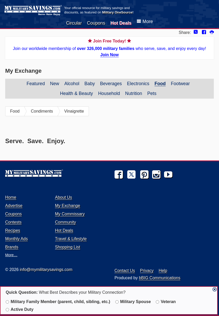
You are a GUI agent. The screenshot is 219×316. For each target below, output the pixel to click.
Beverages (111, 83)
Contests (13, 222)
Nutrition (133, 93)
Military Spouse (133, 301)
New (54, 83)
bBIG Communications (159, 278)
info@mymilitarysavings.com (46, 269)
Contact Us (125, 270)
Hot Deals (120, 23)
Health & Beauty (76, 93)
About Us (63, 197)
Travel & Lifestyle (71, 239)
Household (109, 93)
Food (160, 83)
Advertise (14, 205)
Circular (74, 23)
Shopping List (67, 247)
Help (163, 270)
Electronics (138, 83)
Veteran (166, 301)
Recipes (12, 230)
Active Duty (19, 309)
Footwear (180, 83)
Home (10, 197)
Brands (11, 247)
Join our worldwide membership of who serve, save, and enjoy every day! (109, 47)
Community (65, 222)
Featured (36, 83)
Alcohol (71, 83)
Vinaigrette (74, 111)
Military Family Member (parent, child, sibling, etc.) (58, 301)
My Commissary (70, 214)
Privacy (146, 270)
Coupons (96, 23)
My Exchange (67, 205)
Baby (89, 83)
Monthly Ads (16, 239)
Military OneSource (117, 12)
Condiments (42, 111)
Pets (151, 93)
